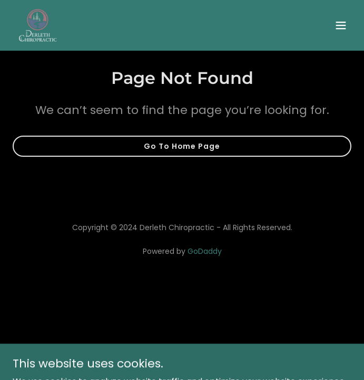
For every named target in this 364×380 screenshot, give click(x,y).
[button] (340, 25)
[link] (38, 25)
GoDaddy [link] (205, 251)
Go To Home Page (182, 146)
